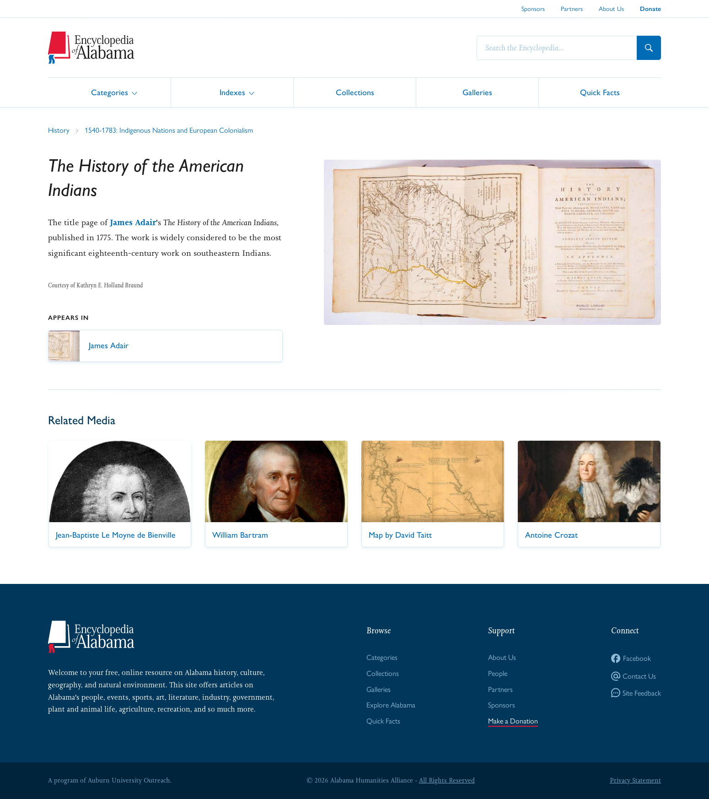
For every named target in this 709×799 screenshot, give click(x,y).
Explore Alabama (390, 704)
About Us (611, 8)
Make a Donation (513, 720)
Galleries (477, 91)
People (497, 673)
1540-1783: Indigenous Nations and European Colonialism (169, 129)
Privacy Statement (635, 780)
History (59, 129)
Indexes (232, 91)
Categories (109, 91)
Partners (572, 8)
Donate (650, 9)
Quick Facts (600, 91)
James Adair (133, 222)
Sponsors (533, 8)
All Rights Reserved (447, 780)
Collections (355, 91)
